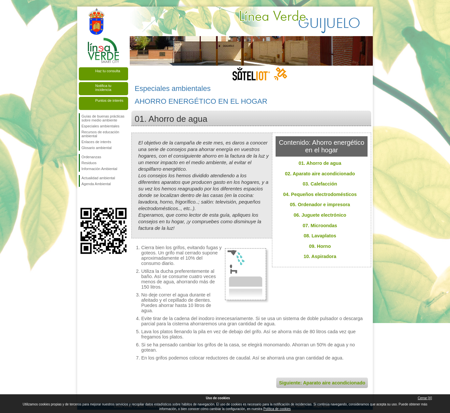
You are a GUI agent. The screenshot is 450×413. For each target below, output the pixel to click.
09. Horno (320, 246)
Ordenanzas (91, 157)
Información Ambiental (99, 169)
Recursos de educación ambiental (100, 134)
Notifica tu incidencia (103, 88)
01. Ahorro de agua (320, 163)
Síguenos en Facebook (83, 197)
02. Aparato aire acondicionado (320, 173)
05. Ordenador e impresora (320, 204)
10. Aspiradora (320, 256)
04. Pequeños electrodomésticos (320, 194)
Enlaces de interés (96, 142)
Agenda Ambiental (96, 184)
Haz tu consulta (107, 71)
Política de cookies (277, 409)
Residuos (89, 163)
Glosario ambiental (96, 148)
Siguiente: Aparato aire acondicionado (322, 382)
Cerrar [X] (425, 398)
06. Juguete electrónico (320, 215)
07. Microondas (320, 225)
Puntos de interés (109, 100)
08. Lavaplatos (320, 235)
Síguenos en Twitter (94, 197)
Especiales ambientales (100, 126)
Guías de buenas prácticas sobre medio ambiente (102, 118)
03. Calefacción (320, 183)
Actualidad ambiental (98, 178)
